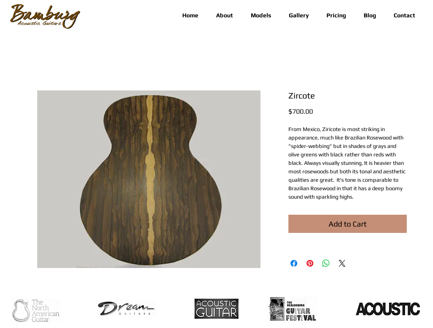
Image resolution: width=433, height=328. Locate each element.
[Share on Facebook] (294, 263)
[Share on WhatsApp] (326, 263)
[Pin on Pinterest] (310, 263)
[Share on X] (342, 263)
